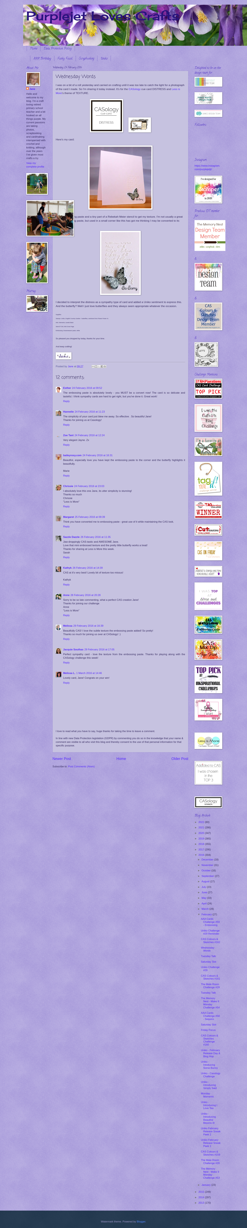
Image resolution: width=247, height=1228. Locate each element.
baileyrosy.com (72, 455)
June (204, 892)
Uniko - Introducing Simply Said (209, 1085)
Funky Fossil (65, 58)
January (206, 1184)
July (204, 887)
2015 (202, 1191)
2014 (202, 1197)
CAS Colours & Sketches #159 (210, 1153)
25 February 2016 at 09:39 (90, 517)
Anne (66, 595)
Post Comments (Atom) (81, 766)
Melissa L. (69, 673)
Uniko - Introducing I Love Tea (209, 1105)
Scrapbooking (86, 58)
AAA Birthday (42, 58)
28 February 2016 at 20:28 (85, 595)
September (208, 876)
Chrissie (68, 486)
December (207, 859)
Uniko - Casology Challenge (210, 1075)
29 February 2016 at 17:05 (99, 649)
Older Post (180, 759)
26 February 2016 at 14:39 (88, 567)
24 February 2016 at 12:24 (90, 435)
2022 (202, 822)
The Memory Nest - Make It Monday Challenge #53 (210, 1173)
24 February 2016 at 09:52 (87, 388)
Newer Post (61, 759)
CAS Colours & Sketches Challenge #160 (209, 1040)
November (207, 865)
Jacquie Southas (73, 649)
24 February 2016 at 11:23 (90, 411)
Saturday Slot (208, 961)
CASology (134, 89)
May (204, 897)
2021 (202, 827)
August (205, 881)
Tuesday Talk (208, 956)
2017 (202, 849)
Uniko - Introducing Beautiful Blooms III (208, 1118)
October (206, 870)
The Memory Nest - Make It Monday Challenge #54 (210, 1003)
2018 (202, 844)
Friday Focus (208, 1030)
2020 (202, 833)
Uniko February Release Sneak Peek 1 (210, 1143)
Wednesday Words (207, 949)
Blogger (141, 1221)
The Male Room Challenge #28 (210, 1162)
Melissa (67, 625)
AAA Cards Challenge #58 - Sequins (210, 1016)
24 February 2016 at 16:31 (97, 455)
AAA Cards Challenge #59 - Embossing (210, 922)
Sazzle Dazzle (71, 537)
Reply (66, 401)
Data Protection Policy (58, 48)
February (206, 914)
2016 (202, 854)
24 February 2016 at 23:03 (89, 486)
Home (33, 48)
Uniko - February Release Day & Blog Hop (210, 1053)
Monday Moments (207, 1095)
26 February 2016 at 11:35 (96, 537)
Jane (32, 89)
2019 (202, 838)
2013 (202, 1202)
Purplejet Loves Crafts (102, 15)
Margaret (68, 517)
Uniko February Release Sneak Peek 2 (210, 1131)
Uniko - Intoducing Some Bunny (209, 1064)
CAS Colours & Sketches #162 (210, 941)
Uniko (104, 58)
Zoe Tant (68, 435)
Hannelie (68, 411)
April (204, 903)
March (205, 908)
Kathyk (67, 567)
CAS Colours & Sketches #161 (210, 977)
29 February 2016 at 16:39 (88, 625)
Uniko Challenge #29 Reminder (210, 932)
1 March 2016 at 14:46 (89, 673)
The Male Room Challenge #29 (210, 986)
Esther (67, 388)
